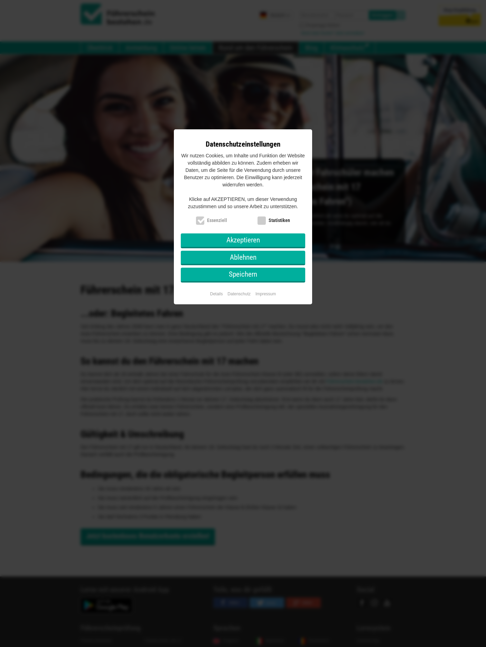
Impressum (265, 294)
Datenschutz (239, 294)
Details (216, 294)
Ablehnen (243, 257)
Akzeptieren (243, 240)
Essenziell (217, 220)
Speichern (243, 274)
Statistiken (279, 220)
